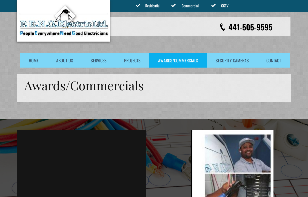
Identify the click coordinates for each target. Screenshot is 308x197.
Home (34, 60)
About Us (64, 60)
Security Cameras (232, 60)
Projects (132, 60)
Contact (273, 60)
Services (99, 60)
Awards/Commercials (178, 60)
